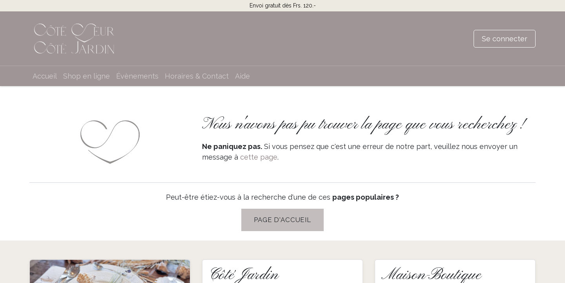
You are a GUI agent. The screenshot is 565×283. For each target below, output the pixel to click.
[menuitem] (44, 76)
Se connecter (504, 39)
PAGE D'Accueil (282, 220)
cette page (258, 157)
